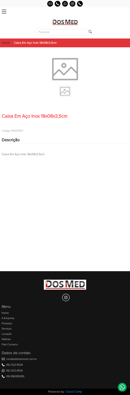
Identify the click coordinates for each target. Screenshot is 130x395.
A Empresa (8, 318)
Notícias (6, 339)
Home (6, 42)
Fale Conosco (10, 344)
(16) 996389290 (15, 376)
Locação (7, 334)
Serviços (7, 328)
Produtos (7, 323)
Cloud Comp (74, 391)
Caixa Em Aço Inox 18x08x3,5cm (35, 42)
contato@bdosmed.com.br (21, 359)
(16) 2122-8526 (14, 364)
